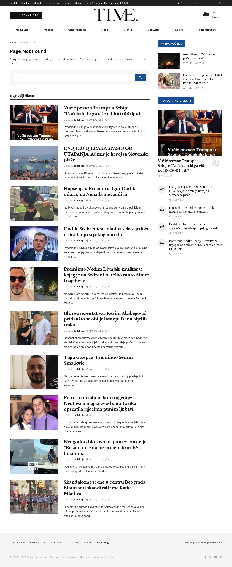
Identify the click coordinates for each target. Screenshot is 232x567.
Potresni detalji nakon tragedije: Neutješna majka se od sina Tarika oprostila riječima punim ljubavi (100, 403)
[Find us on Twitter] (210, 557)
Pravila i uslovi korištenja (57, 3)
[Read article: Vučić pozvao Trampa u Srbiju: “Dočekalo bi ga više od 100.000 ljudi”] (34, 122)
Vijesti (48, 30)
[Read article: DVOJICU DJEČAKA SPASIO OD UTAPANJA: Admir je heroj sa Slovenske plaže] (34, 163)
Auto (104, 30)
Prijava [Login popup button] (183, 3)
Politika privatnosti (31, 3)
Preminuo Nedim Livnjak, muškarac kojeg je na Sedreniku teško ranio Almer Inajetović (106, 275)
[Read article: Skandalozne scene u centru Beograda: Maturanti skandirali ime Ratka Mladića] (34, 497)
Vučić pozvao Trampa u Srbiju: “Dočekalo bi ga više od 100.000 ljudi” (182, 166)
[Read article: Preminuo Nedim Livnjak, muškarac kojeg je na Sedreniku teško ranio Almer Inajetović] (34, 284)
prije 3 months (193, 63)
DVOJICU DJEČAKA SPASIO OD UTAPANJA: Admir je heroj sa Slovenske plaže (106, 154)
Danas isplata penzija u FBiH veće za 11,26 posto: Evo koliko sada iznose (202, 79)
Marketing (103, 542)
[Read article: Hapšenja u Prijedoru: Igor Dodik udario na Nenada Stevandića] (34, 203)
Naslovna (22, 30)
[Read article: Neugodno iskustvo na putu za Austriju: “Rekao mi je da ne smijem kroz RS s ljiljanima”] (34, 456)
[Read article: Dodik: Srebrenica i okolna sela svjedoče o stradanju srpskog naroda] (34, 243)
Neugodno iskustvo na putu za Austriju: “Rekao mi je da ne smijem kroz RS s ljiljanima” (106, 447)
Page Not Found (28, 42)
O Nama (74, 542)
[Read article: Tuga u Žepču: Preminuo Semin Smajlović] (34, 372)
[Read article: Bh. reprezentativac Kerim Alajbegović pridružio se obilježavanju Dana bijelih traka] (34, 328)
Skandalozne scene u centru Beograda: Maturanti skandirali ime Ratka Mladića (105, 488)
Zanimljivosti (207, 30)
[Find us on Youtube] (215, 557)
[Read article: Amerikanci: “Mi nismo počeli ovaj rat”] (169, 61)
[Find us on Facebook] (205, 557)
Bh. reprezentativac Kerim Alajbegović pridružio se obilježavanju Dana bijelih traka (105, 319)
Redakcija (78, 120)
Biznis (128, 30)
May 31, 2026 (94, 200)
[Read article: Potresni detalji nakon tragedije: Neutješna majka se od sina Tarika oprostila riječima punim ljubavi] (34, 412)
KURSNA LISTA (26, 15)
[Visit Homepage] (116, 15)
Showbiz (153, 30)
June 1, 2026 (94, 120)
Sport (179, 30)
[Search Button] (219, 3)
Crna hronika (77, 30)
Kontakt (14, 3)
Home (13, 42)
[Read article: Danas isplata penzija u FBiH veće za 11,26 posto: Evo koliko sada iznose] (169, 81)
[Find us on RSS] (221, 557)
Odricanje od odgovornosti (88, 3)
